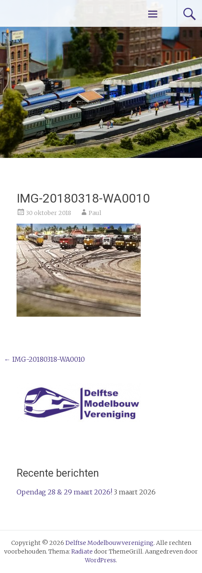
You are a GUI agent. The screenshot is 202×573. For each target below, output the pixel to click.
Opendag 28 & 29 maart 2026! (64, 492)
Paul (95, 213)
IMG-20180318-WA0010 (44, 359)
